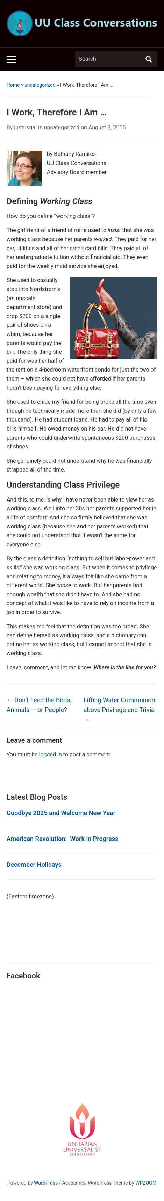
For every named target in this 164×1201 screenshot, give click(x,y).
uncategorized (40, 85)
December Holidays (34, 864)
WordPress (46, 1183)
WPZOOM (146, 1183)
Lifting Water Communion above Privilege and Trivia (119, 710)
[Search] (110, 59)
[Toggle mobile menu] (11, 59)
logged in (50, 754)
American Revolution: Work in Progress (63, 838)
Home (13, 85)
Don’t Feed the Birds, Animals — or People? (39, 705)
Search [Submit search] (148, 59)
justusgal (25, 127)
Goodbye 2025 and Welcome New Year (61, 813)
